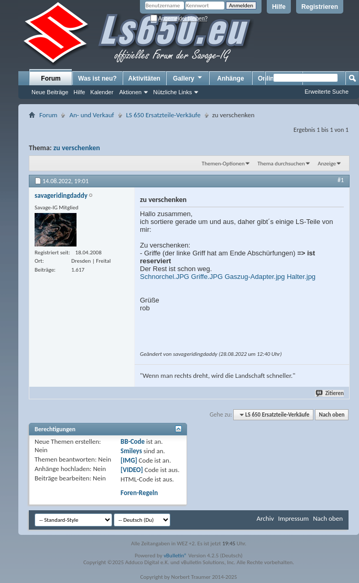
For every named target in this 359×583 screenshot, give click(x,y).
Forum (50, 78)
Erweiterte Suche (326, 91)
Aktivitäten (144, 78)
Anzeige (327, 163)
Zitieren (330, 393)
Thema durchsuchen (281, 163)
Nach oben (331, 414)
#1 (341, 180)
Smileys (131, 451)
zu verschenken (76, 147)
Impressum (293, 518)
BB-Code (133, 441)
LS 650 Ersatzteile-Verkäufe (163, 115)
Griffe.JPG (207, 277)
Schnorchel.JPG (164, 277)
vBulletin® (175, 555)
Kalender (101, 92)
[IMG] (129, 460)
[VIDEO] (132, 470)
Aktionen (130, 92)
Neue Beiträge (49, 92)
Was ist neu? (97, 78)
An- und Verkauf (91, 115)
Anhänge (230, 78)
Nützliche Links (172, 92)
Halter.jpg (301, 277)
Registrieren (319, 6)
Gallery (188, 78)
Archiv (265, 518)
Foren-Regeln (139, 493)
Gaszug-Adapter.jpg (255, 277)
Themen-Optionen (223, 163)
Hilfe (279, 6)
